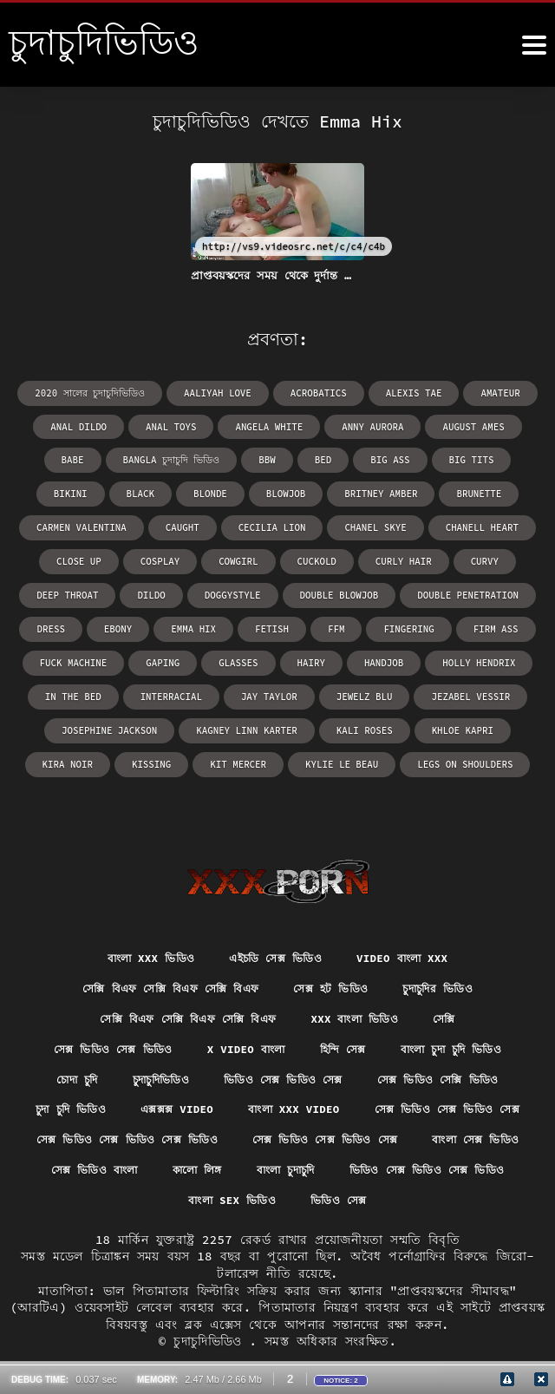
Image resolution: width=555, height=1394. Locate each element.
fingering (108, 623)
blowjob (123, 491)
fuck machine (282, 623)
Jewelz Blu (92, 689)
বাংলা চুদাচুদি (218, 1167)
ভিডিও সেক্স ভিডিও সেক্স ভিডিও (376, 1167)
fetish (505, 590)
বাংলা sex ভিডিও (229, 1199)
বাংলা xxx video (395, 1072)
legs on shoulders (331, 755)
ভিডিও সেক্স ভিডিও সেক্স (285, 1040)
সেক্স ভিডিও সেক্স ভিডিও (94, 1008)
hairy (512, 623)
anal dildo (58, 425)
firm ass (191, 623)
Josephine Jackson (313, 689)
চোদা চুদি (54, 1040)
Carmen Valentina (409, 491)
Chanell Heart (261, 524)
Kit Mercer (452, 722)
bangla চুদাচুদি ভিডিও (77, 458)
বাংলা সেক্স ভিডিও (310, 1135)
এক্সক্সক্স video (266, 1072)
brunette (308, 491)
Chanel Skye (159, 524)
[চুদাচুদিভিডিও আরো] (534, 45)
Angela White (240, 425)
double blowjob (71, 590)
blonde (50, 491)
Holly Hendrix (176, 656)
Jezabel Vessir (193, 689)
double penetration (193, 590)
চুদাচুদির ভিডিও (457, 944)
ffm (38, 623)
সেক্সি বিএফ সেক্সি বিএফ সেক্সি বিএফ (159, 944)
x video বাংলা (241, 1008)
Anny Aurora (339, 425)
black (509, 458)
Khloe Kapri (196, 722)
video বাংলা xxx (415, 912)
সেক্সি (464, 976)
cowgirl (508, 524)
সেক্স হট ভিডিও (338, 944)
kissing (368, 722)
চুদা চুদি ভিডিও (149, 1072)
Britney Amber (214, 491)
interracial (368, 656)
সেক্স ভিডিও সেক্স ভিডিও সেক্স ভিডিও (377, 1104)
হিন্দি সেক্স (347, 1008)
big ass (288, 458)
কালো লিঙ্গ (119, 1167)
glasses (441, 623)
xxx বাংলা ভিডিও (367, 976)
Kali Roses (103, 722)
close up (354, 524)
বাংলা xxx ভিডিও (137, 912)
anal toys (146, 425)
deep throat (315, 557)
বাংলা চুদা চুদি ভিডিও (467, 1008)
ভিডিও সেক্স (345, 1199)
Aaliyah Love (218, 392)
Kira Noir (287, 722)
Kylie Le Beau (214, 755)
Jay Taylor (462, 656)
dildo (396, 557)
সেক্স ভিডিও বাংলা (444, 1135)
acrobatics (315, 392)
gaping (368, 623)
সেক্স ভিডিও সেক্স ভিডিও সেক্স (157, 1104)
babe (513, 425)
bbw (168, 458)
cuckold (74, 557)
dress (292, 590)
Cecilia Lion (60, 524)
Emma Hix (430, 590)
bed (223, 458)
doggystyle (474, 557)
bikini (441, 458)
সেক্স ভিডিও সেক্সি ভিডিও (456, 1040)
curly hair (157, 557)
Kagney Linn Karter (443, 689)
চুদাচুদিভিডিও (148, 1040)
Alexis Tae (406, 392)
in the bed (275, 656)
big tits (366, 458)
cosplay (433, 524)
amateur (489, 392)
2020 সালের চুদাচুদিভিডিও (98, 392)
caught (505, 491)
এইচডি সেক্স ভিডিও (276, 912)
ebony (357, 590)
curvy (235, 557)
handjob (85, 656)
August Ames (435, 425)
